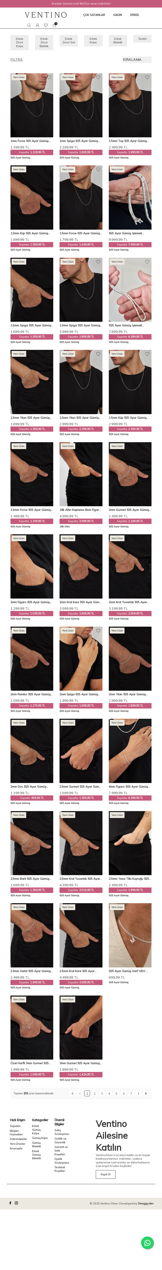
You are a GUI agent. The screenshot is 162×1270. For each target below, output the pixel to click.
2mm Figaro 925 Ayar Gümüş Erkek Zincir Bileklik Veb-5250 (30, 604)
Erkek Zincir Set (69, 43)
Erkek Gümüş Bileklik (36, 1157)
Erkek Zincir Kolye (20, 43)
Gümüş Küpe (40, 1140)
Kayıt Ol (105, 1176)
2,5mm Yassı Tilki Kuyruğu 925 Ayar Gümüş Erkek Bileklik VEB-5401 (130, 881)
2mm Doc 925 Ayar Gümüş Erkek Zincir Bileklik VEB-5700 (30, 789)
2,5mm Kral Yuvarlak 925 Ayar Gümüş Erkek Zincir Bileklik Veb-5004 (81, 881)
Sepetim (15, 1128)
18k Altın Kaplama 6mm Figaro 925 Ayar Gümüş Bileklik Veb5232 (80, 512)
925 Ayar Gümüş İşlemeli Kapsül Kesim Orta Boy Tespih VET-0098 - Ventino (129, 328)
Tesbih (142, 39)
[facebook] (10, 1205)
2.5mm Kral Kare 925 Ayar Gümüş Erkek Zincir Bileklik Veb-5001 (81, 973)
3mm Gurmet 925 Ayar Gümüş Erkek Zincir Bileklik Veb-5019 (80, 1065)
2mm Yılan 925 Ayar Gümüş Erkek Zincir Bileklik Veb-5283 (128, 696)
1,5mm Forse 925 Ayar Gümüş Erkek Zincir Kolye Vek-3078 (80, 235)
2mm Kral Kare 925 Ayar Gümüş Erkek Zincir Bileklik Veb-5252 (81, 604)
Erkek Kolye (93, 41)
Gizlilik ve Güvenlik (60, 1142)
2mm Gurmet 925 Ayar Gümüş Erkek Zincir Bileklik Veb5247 (129, 512)
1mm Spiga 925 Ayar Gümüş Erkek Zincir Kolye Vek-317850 (80, 143)
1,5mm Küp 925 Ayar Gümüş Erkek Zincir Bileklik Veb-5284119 (29, 235)
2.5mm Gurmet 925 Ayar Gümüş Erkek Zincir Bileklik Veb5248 (81, 789)
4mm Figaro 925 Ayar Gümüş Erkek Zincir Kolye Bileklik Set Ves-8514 (128, 789)
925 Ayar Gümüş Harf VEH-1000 (127, 973)
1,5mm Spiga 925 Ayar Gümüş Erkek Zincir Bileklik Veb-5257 (30, 328)
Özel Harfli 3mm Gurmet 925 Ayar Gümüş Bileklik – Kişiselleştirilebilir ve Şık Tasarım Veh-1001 (31, 1065)
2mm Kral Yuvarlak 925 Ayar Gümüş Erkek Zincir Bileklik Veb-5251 (130, 604)
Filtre (16, 62)
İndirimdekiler (18, 1141)
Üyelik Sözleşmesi (61, 1163)
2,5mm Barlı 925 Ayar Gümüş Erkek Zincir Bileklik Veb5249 (29, 881)
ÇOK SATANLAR (94, 15)
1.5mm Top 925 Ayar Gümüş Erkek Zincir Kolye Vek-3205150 (130, 143)
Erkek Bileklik (118, 41)
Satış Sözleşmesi (61, 1134)
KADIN (117, 15)
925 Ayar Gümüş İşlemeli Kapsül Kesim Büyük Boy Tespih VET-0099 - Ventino (130, 235)
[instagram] (16, 1205)
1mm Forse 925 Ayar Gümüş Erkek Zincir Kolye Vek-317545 (30, 143)
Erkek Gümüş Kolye (36, 1132)
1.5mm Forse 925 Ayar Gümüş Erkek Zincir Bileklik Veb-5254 (30, 512)
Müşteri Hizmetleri (16, 1134)
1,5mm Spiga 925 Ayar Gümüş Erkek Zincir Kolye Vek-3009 (80, 328)
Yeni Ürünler (17, 1146)
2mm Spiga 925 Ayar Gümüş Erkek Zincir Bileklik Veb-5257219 (79, 696)
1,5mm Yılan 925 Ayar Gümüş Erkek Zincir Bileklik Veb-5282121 (30, 420)
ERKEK (134, 15)
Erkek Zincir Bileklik (44, 43)
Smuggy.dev (146, 1206)
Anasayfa (16, 1151)
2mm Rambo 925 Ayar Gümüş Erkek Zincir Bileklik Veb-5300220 (30, 696)
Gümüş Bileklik (36, 1146)
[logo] (46, 15)
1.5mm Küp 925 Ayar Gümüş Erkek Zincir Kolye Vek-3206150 (130, 420)
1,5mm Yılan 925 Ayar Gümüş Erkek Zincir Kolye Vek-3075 (79, 420)
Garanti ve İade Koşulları (61, 1153)
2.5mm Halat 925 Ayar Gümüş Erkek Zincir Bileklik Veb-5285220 (30, 973)
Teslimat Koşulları (59, 1171)
